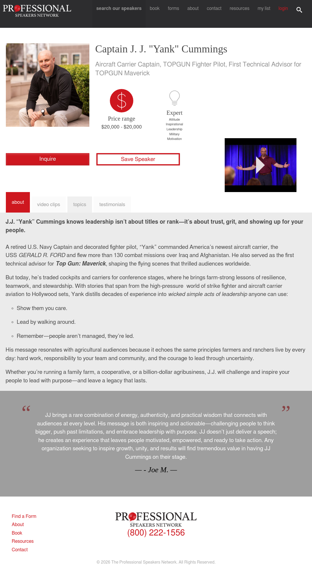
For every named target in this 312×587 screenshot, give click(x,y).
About (196, 13)
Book (160, 13)
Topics (79, 204)
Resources (241, 13)
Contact (216, 13)
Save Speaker (138, 159)
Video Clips (48, 204)
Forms (177, 13)
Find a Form (26, 516)
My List (265, 13)
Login (284, 13)
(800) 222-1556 (156, 533)
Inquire (47, 159)
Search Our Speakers (124, 13)
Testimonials (112, 204)
